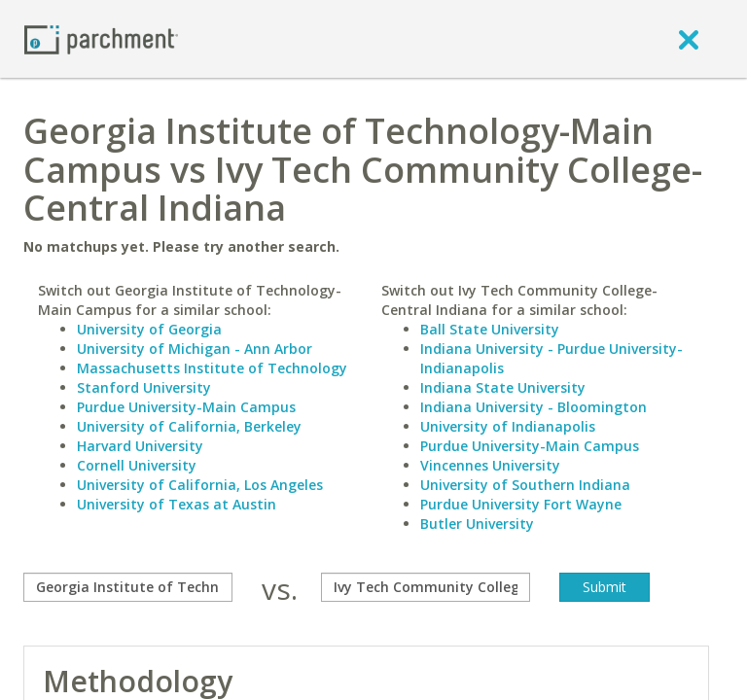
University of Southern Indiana (525, 484)
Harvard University (140, 446)
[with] (425, 587)
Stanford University (144, 387)
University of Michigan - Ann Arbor (194, 348)
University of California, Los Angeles (200, 484)
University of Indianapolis (507, 426)
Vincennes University (490, 465)
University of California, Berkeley (189, 426)
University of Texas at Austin (176, 504)
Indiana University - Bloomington (533, 407)
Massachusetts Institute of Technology (212, 368)
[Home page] (101, 38)
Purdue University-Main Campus (186, 407)
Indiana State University (503, 387)
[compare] (127, 587)
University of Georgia (149, 329)
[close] (688, 39)
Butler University (477, 523)
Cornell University (136, 465)
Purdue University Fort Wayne (521, 504)
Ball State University (489, 329)
